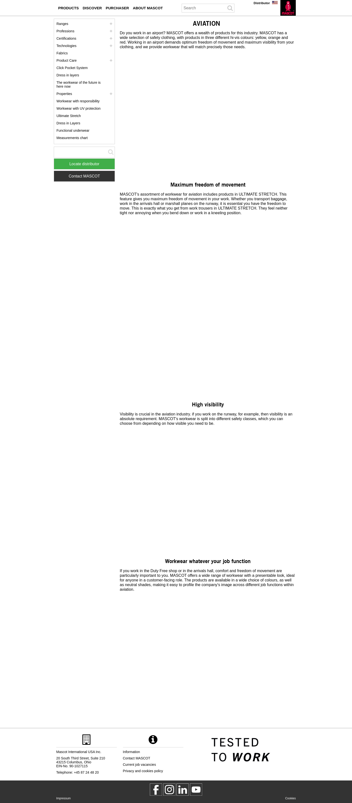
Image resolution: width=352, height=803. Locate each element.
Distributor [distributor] (262, 3)
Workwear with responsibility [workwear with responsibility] (77, 101)
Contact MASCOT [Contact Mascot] (84, 176)
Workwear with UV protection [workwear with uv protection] (78, 108)
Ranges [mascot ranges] (62, 24)
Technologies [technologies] (66, 46)
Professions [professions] (65, 31)
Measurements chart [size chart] (72, 138)
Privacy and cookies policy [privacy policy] (143, 771)
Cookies (290, 798)
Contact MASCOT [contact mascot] (136, 758)
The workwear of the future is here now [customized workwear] (78, 84)
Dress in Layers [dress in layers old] (68, 123)
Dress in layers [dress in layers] (67, 75)
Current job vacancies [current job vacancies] (139, 765)
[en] (288, 8)
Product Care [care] (66, 60)
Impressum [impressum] (63, 798)
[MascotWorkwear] (156, 789)
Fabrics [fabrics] (62, 53)
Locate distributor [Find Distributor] (84, 164)
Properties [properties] (64, 94)
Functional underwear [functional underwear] (72, 130)
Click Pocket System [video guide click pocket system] (72, 68)
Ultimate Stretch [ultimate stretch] (68, 116)
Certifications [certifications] (66, 38)
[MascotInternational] (196, 789)
